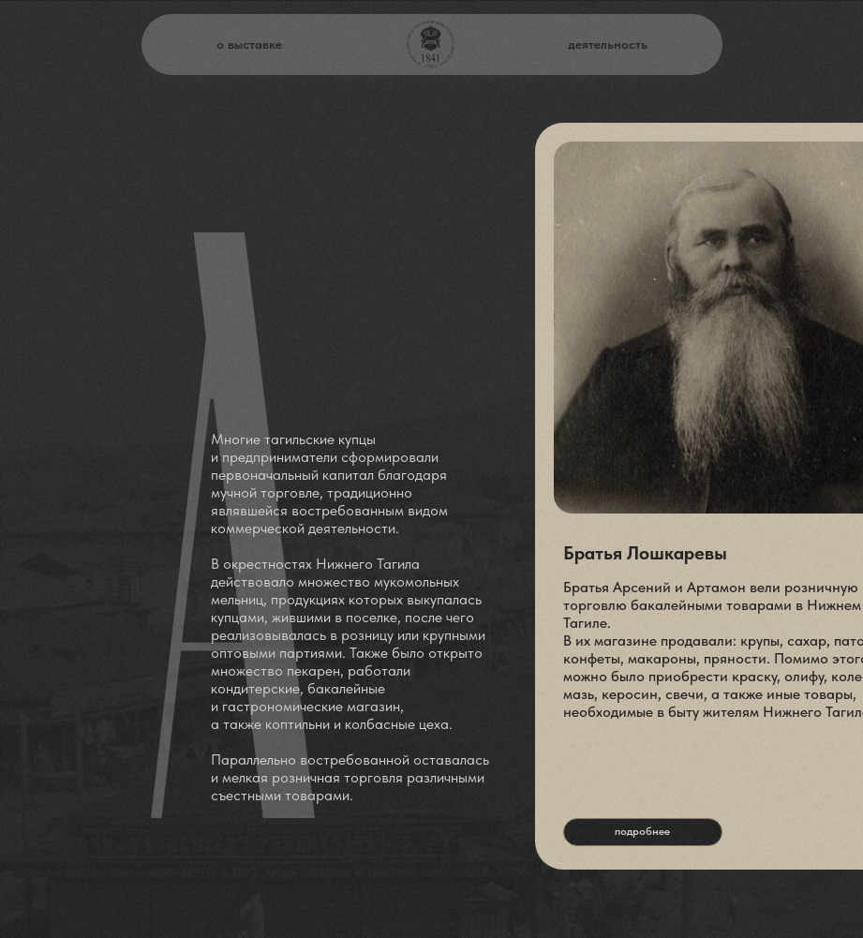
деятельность (607, 44)
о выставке (249, 44)
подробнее (642, 831)
